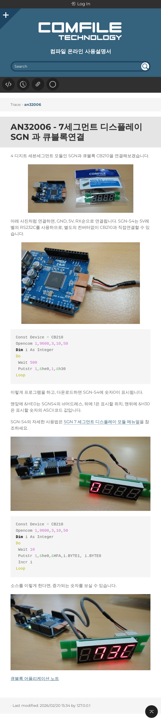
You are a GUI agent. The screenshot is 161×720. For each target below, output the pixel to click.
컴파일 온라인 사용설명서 (80, 51)
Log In (80, 4)
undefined (145, 66)
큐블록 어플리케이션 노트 (35, 678)
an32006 (32, 104)
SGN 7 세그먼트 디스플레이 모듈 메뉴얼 (102, 421)
